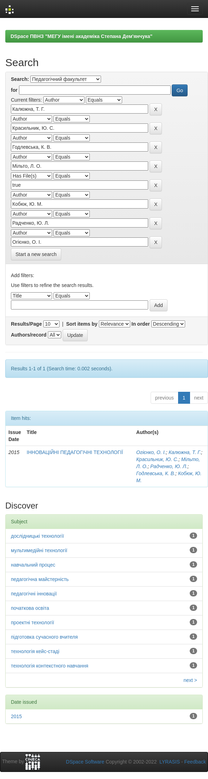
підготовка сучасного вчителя (44, 637)
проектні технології (32, 622)
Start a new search (36, 254)
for (14, 90)
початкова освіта (30, 608)
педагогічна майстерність (40, 579)
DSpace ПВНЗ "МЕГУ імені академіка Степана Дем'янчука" (81, 36)
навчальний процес (33, 565)
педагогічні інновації (34, 593)
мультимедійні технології (39, 550)
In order (141, 324)
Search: (20, 79)
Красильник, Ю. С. (157, 459)
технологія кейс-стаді (35, 651)
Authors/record (28, 335)
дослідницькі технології (37, 536)
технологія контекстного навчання (49, 666)
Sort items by (81, 324)
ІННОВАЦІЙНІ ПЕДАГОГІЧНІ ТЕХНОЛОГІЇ (75, 452)
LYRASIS (169, 762)
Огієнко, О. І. (151, 452)
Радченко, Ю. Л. (168, 466)
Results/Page (26, 324)
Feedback (195, 762)
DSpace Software (85, 762)
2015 (16, 716)
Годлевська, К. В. (155, 473)
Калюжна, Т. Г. (185, 452)
